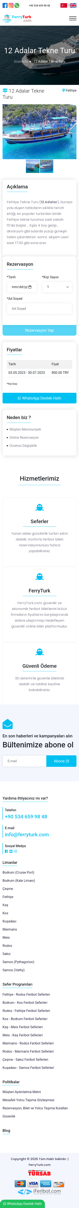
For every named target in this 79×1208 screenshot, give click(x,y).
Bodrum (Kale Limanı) (19, 881)
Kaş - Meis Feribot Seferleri (23, 1027)
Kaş (5, 905)
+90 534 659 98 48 (26, 817)
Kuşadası (9, 921)
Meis (6, 938)
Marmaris (10, 929)
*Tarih (11, 277)
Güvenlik (9, 1116)
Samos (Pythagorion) (18, 962)
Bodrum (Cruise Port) (18, 872)
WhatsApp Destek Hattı (39, 398)
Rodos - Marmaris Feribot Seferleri (28, 1051)
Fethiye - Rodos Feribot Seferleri (26, 994)
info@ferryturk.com (27, 835)
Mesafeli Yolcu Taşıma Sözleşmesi (28, 1100)
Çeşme (8, 889)
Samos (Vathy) (14, 970)
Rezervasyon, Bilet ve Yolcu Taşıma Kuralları (35, 1108)
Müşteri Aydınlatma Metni (22, 1092)
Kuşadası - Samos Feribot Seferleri (28, 1068)
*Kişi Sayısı (50, 277)
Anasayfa (21, 61)
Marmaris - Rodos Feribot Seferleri (28, 1043)
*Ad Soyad (14, 299)
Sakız (7, 954)
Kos (5, 913)
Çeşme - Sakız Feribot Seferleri (25, 1060)
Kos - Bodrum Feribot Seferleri (25, 1019)
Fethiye (8, 897)
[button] (6, 131)
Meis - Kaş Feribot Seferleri (23, 1035)
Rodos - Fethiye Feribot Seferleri (26, 1011)
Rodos (7, 946)
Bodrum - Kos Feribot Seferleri (25, 1003)
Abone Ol (61, 761)
